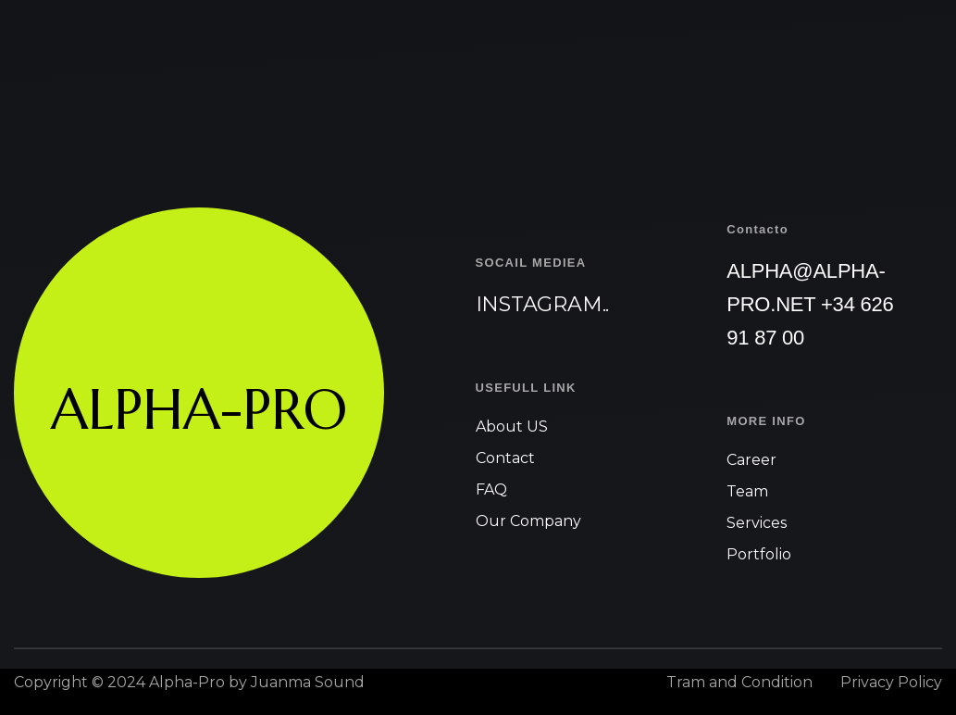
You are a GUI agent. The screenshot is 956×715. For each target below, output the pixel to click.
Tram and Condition (739, 682)
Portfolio (758, 554)
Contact (505, 458)
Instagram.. (543, 304)
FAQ (491, 489)
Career (751, 460)
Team (747, 491)
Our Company (528, 521)
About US (512, 426)
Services (756, 523)
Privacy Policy (891, 682)
